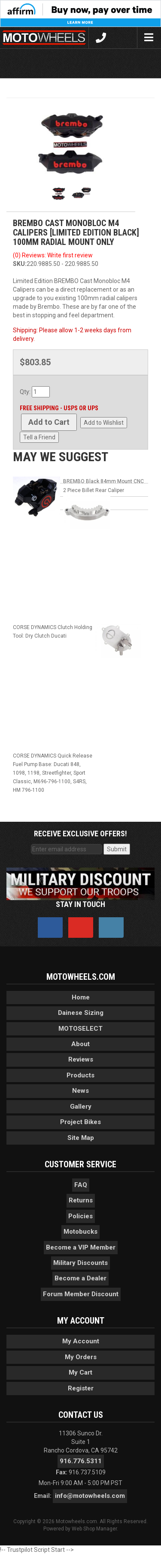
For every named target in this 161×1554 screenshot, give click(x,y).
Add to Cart (49, 422)
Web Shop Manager (94, 1529)
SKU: (20, 263)
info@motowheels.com (90, 1496)
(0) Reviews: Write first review (53, 255)
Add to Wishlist (104, 422)
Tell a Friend (39, 437)
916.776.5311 (81, 1461)
